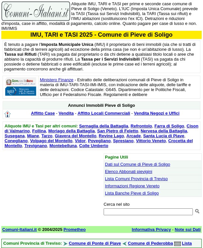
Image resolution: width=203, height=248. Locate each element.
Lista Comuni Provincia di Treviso (136, 178)
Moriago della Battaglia (71, 130)
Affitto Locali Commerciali (103, 113)
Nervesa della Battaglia (164, 130)
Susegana (15, 135)
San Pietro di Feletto (117, 130)
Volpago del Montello (51, 140)
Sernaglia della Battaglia (103, 126)
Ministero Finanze (57, 79)
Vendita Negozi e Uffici (156, 113)
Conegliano (16, 140)
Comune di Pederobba (150, 243)
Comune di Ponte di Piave (95, 243)
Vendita (66, 113)
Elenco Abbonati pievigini (128, 171)
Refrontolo (141, 126)
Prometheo (74, 229)
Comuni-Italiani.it (19, 229)
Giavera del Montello (75, 135)
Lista (187, 243)
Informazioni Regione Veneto (132, 185)
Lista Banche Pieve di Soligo (132, 193)
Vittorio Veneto (151, 140)
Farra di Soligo (169, 126)
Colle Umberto (93, 145)
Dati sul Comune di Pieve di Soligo (137, 164)
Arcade (134, 135)
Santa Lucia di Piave (163, 135)
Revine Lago (111, 135)
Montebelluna (63, 145)
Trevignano (36, 145)
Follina (39, 130)
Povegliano (99, 140)
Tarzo (47, 135)
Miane (33, 135)
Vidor (80, 140)
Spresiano (123, 140)
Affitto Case (43, 113)
